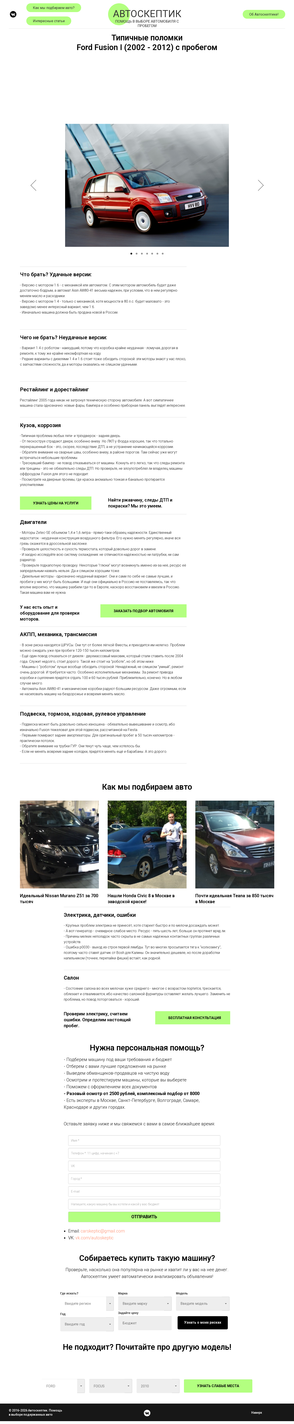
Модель (182, 1296)
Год (63, 1316)
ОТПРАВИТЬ (144, 1219)
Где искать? (69, 1296)
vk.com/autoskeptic (94, 1240)
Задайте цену (128, 1315)
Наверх (258, 1415)
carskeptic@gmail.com (103, 1233)
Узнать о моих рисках (202, 1325)
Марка (123, 1296)
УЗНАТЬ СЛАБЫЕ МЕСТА (218, 1388)
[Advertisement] (147, 86)
